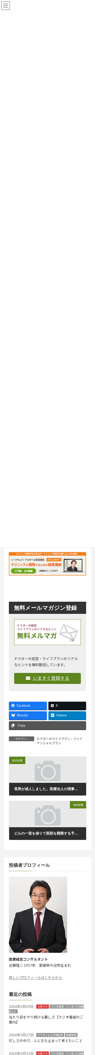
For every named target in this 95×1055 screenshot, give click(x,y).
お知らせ (42, 1006)
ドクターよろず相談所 (50, 1034)
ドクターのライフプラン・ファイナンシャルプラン (59, 741)
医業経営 (71, 1034)
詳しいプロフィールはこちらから (35, 977)
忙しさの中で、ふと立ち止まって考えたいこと (46, 1041)
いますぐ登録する (47, 678)
